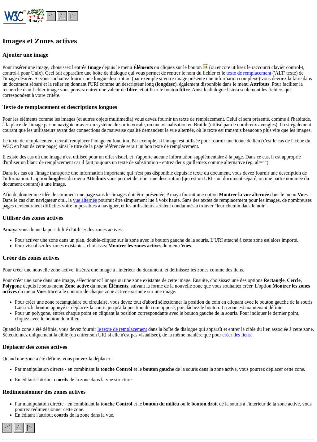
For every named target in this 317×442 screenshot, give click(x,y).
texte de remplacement (248, 73)
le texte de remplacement (122, 329)
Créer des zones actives (30, 257)
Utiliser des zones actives (32, 217)
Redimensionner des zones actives (43, 391)
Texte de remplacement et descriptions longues (59, 107)
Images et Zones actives (39, 41)
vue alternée (85, 200)
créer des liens (236, 334)
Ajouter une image (25, 54)
